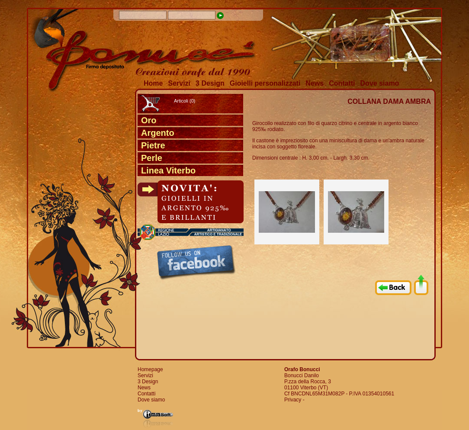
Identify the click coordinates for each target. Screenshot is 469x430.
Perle (151, 158)
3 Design (210, 83)
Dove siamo (379, 83)
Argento (157, 133)
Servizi (179, 83)
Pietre (153, 145)
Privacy (292, 400)
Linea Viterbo (168, 170)
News (314, 83)
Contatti (342, 83)
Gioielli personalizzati (265, 83)
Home (153, 83)
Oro (149, 120)
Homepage (150, 369)
